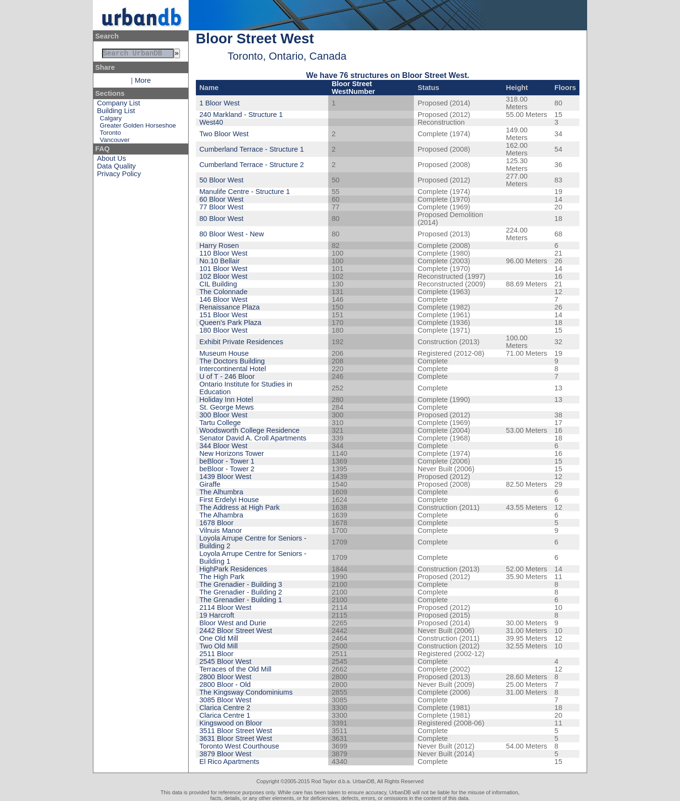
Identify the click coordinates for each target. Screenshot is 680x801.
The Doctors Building (232, 361)
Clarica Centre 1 (224, 715)
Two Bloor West (223, 134)
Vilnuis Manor (220, 530)
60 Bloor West (221, 199)
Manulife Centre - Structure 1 (244, 191)
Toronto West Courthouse (239, 746)
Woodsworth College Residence (249, 430)
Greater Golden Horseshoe (138, 127)
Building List (116, 112)
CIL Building (218, 284)
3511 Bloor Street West (235, 731)
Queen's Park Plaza (230, 322)
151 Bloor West (223, 315)
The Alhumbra (221, 492)
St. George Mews (226, 407)
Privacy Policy (119, 176)
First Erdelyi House (229, 500)
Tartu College (220, 422)
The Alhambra (221, 515)
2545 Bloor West (225, 661)
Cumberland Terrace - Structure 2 (251, 164)
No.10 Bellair (219, 261)
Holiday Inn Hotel (226, 399)
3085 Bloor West (225, 700)
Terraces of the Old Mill (235, 669)
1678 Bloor (216, 523)
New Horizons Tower (231, 453)
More (143, 82)
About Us (111, 160)
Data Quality (116, 168)
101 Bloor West (223, 268)
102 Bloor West (223, 276)
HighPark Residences (233, 569)
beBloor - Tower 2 (227, 469)
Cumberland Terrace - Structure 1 (251, 149)
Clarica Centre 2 (224, 707)
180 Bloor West (223, 330)
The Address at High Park (239, 507)
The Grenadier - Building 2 (240, 592)
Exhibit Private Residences (241, 342)
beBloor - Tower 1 (227, 461)
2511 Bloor (216, 654)
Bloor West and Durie (232, 623)
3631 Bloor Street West (235, 738)
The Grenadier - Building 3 (240, 584)
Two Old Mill (218, 646)
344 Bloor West (223, 446)
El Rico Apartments (229, 761)
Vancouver (114, 141)
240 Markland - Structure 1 (241, 114)
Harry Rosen (219, 245)
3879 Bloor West (225, 754)
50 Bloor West (221, 180)
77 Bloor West (221, 207)
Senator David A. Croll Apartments (252, 438)
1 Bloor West (219, 103)
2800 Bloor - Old (225, 684)
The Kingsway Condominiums (246, 692)
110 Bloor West (223, 253)
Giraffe (209, 484)
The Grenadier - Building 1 (240, 600)
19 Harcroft (216, 615)
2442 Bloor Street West (235, 630)
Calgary (110, 120)
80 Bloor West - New (231, 234)
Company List (119, 105)
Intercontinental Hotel (232, 369)
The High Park (221, 577)
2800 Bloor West (225, 677)
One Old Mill (218, 638)
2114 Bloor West (225, 607)
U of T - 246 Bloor (227, 376)
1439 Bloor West (225, 476)
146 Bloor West (223, 299)
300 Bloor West (223, 415)
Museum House (224, 353)
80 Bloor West (221, 218)
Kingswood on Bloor (230, 723)
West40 (211, 122)
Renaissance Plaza (229, 307)
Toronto (110, 134)
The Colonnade (223, 292)
